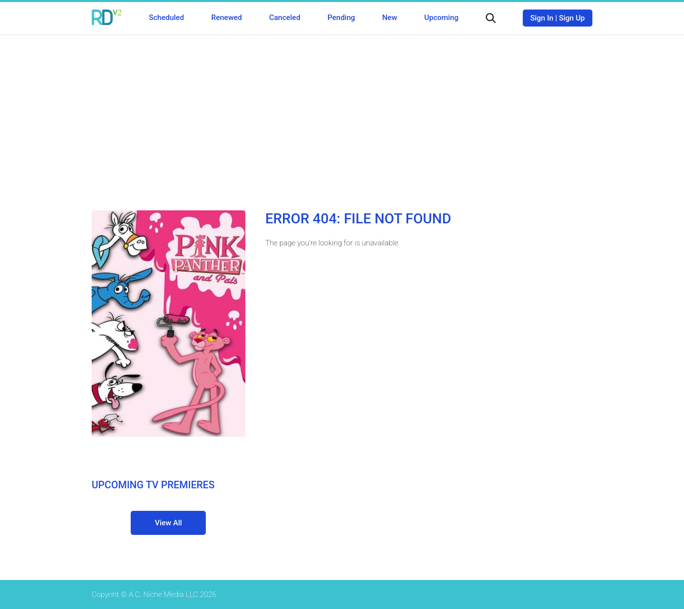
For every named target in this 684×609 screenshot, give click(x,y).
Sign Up (572, 18)
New (389, 17)
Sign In (541, 18)
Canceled (284, 17)
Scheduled (166, 17)
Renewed (226, 17)
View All (168, 522)
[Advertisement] (342, 115)
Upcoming (441, 17)
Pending (341, 17)
